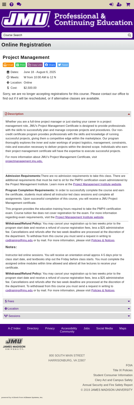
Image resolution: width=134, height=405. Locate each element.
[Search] (129, 35)
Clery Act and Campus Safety (114, 380)
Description (14, 113)
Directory (33, 328)
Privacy (50, 328)
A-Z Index (14, 328)
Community (67, 331)
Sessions (12, 315)
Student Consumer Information (113, 375)
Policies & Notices (102, 240)
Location (11, 308)
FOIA (129, 365)
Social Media (104, 328)
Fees (9, 301)
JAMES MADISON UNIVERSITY (112, 389)
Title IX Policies (123, 370)
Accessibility (69, 328)
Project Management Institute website (97, 184)
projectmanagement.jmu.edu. (24, 161)
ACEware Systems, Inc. (33, 397)
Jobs (87, 328)
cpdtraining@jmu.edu (19, 240)
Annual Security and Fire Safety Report (108, 384)
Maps (122, 328)
